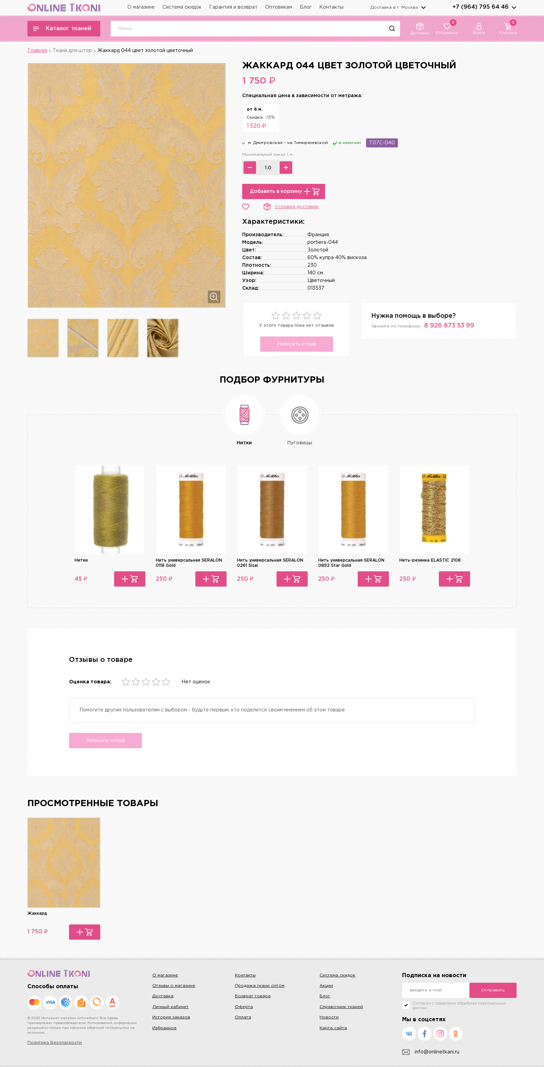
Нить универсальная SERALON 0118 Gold (189, 562)
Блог (306, 7)
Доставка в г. (394, 7)
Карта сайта (333, 1028)
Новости (329, 1017)
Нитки (81, 560)
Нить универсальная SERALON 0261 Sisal (270, 562)
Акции (326, 986)
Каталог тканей (62, 28)
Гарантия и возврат (233, 7)
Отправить (492, 990)
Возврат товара (253, 996)
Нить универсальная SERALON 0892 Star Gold (351, 562)
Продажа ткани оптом (259, 986)
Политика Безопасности (54, 1042)
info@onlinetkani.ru (430, 1052)
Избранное (164, 1028)
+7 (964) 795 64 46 (480, 7)
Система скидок (182, 7)
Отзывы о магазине (173, 986)
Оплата (243, 1017)
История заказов (171, 1017)
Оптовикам (278, 7)
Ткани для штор (72, 51)
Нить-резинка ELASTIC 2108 (430, 560)
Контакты (331, 7)
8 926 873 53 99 (449, 325)
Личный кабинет (170, 1007)
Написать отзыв (296, 344)
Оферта (244, 1007)
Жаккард (37, 913)
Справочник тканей (341, 1007)
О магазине (141, 7)
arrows (514, 7)
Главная (37, 51)
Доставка (162, 996)
